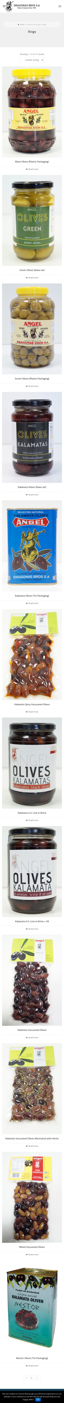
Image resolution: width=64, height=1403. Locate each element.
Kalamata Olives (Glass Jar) (32, 487)
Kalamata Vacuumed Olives (32, 1030)
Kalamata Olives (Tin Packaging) (32, 596)
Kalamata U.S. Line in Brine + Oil (32, 921)
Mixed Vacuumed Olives (32, 1247)
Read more (33, 169)
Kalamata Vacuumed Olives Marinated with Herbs (32, 1138)
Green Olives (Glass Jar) (32, 270)
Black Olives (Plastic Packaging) (32, 161)
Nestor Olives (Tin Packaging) (32, 1358)
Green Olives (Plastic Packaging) (32, 378)
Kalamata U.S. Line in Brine (32, 813)
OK (38, 1400)
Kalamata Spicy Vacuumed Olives (32, 704)
